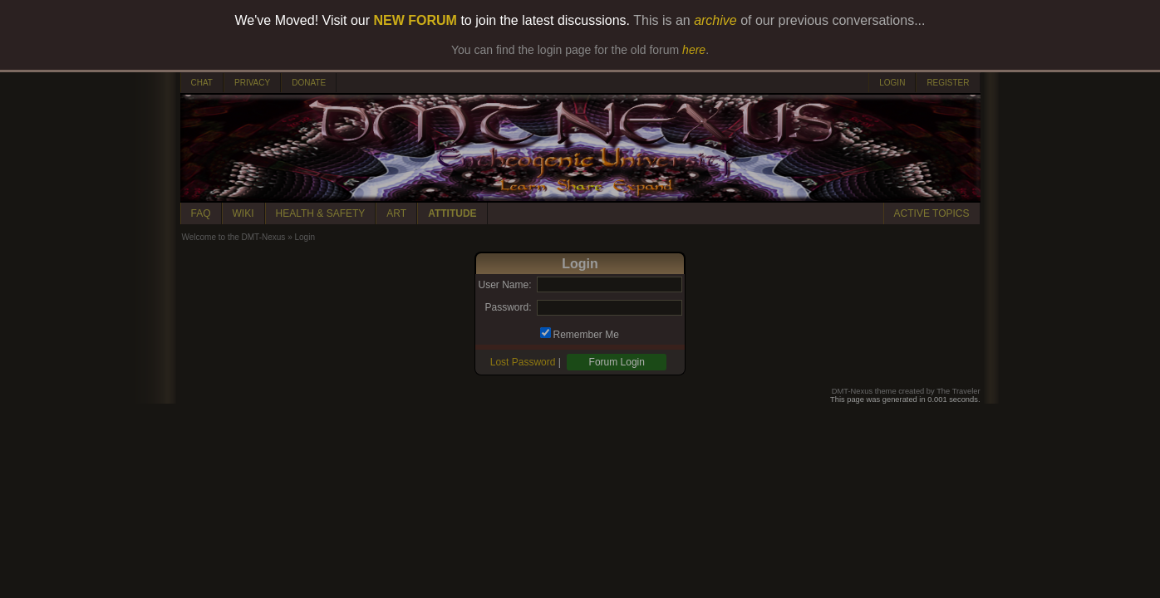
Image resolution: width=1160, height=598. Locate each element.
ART (396, 213)
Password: (507, 307)
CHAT (202, 82)
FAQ (201, 213)
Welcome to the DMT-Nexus (234, 237)
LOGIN (892, 82)
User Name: (504, 285)
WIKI (243, 213)
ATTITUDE (452, 213)
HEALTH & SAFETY (321, 213)
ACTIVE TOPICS (932, 213)
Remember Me (586, 335)
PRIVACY (252, 82)
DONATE (309, 82)
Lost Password (523, 362)
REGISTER (948, 82)
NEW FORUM (415, 20)
